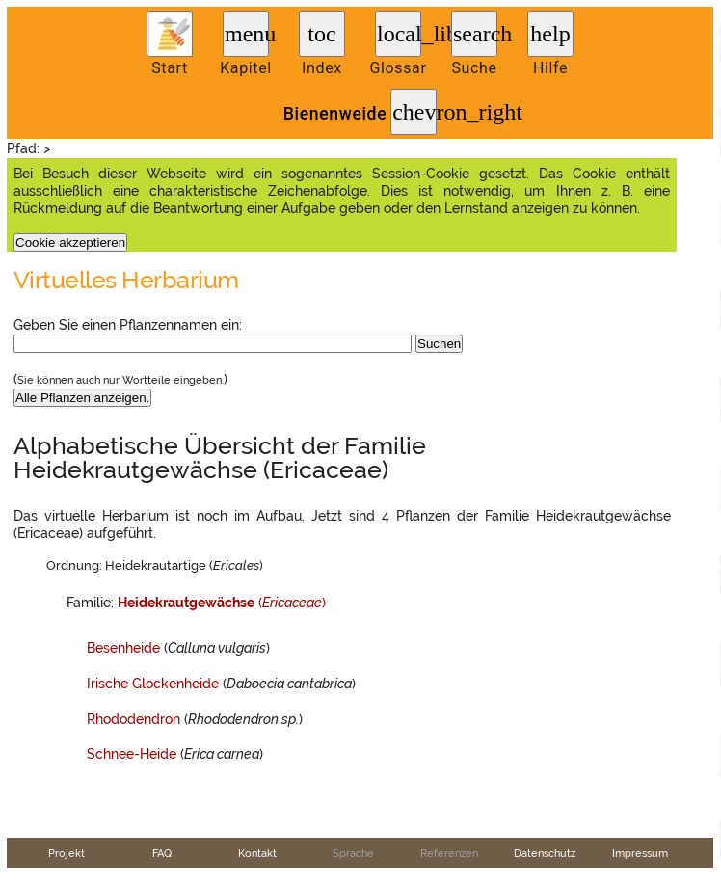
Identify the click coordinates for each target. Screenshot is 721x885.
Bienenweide (335, 113)
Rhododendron (133, 719)
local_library (399, 33)
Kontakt (257, 853)
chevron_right (414, 111)
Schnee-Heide (131, 754)
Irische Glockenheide (153, 683)
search (475, 33)
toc (321, 33)
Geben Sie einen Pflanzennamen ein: (127, 325)
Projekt (66, 853)
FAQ (162, 853)
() (222, 602)
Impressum (640, 853)
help (550, 33)
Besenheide (123, 648)
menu (247, 33)
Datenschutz (544, 853)
